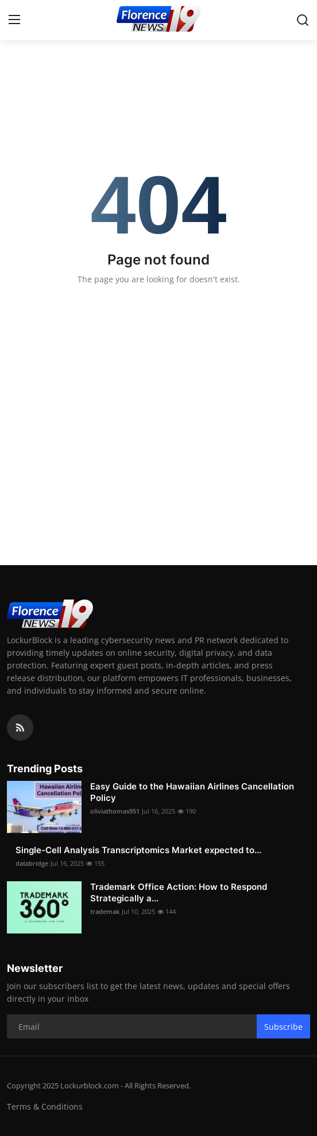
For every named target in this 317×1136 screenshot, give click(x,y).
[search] (302, 20)
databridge (32, 863)
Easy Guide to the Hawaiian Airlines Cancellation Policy (192, 792)
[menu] (14, 20)
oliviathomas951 (115, 811)
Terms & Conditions (45, 1106)
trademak (104, 911)
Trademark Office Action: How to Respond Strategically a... (178, 892)
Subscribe (283, 1026)
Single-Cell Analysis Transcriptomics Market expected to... (138, 850)
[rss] (20, 727)
